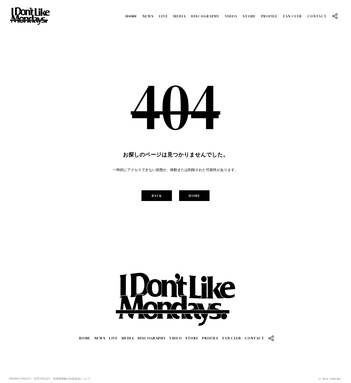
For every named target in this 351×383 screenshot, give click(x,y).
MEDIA (179, 16)
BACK (157, 195)
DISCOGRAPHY (205, 16)
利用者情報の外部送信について (72, 378)
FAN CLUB (292, 16)
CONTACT (317, 16)
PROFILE (269, 16)
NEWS (148, 16)
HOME (131, 16)
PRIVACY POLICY (20, 378)
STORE (249, 16)
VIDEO (231, 16)
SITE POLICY (42, 378)
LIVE (163, 16)
